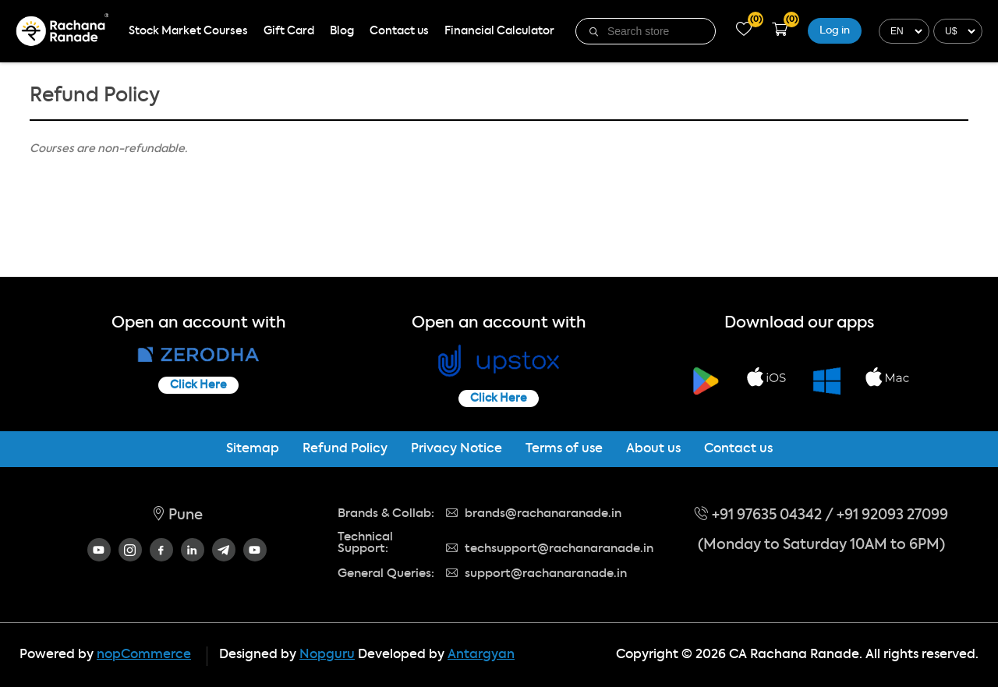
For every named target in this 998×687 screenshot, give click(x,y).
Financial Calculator (499, 31)
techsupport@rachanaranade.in (549, 548)
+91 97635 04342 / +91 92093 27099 (821, 515)
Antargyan (481, 655)
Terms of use (564, 449)
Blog (342, 31)
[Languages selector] (902, 31)
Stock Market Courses (188, 31)
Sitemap (252, 449)
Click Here (198, 385)
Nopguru (327, 655)
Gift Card (289, 31)
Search (594, 32)
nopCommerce (144, 655)
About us (653, 449)
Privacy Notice (456, 449)
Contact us (399, 31)
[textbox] (656, 31)
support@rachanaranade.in (536, 573)
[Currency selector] (956, 31)
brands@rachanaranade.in (533, 513)
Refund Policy (345, 449)
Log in (834, 31)
